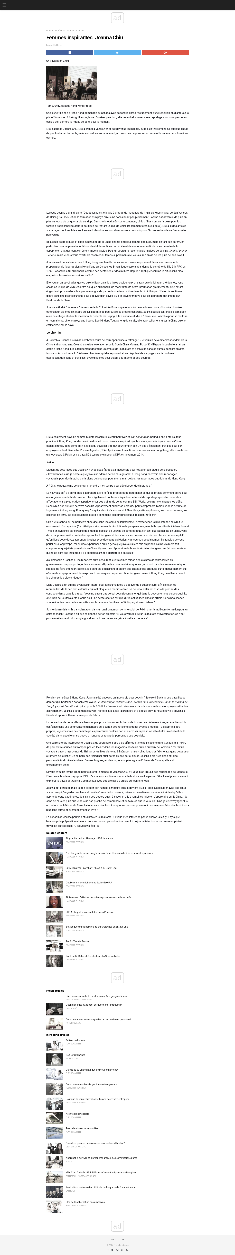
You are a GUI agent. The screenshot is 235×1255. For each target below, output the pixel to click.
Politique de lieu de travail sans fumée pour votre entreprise (97, 1099)
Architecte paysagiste (77, 1113)
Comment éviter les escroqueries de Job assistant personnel (98, 1019)
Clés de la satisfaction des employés (85, 1202)
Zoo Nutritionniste (75, 1055)
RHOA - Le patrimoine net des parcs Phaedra (90, 912)
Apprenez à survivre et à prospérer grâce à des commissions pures (101, 1158)
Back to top (117, 1239)
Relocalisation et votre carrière (82, 1128)
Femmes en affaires (55, 30)
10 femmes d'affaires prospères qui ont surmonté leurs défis (98, 897)
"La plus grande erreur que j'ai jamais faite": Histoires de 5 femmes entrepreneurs (109, 853)
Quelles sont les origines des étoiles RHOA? (89, 882)
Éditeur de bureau (75, 1040)
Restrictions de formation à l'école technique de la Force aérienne (101, 1187)
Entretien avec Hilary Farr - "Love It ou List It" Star (91, 868)
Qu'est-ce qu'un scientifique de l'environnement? (92, 1069)
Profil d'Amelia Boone (77, 941)
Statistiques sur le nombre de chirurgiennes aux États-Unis (97, 926)
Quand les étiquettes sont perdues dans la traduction (94, 1004)
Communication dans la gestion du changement (91, 1084)
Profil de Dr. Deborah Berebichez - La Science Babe (93, 956)
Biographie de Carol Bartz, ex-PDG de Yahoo (89, 838)
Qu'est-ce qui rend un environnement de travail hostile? (95, 1143)
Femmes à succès (75, 30)
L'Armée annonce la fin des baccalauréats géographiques (96, 996)
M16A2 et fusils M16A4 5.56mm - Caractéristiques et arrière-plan (101, 1172)
